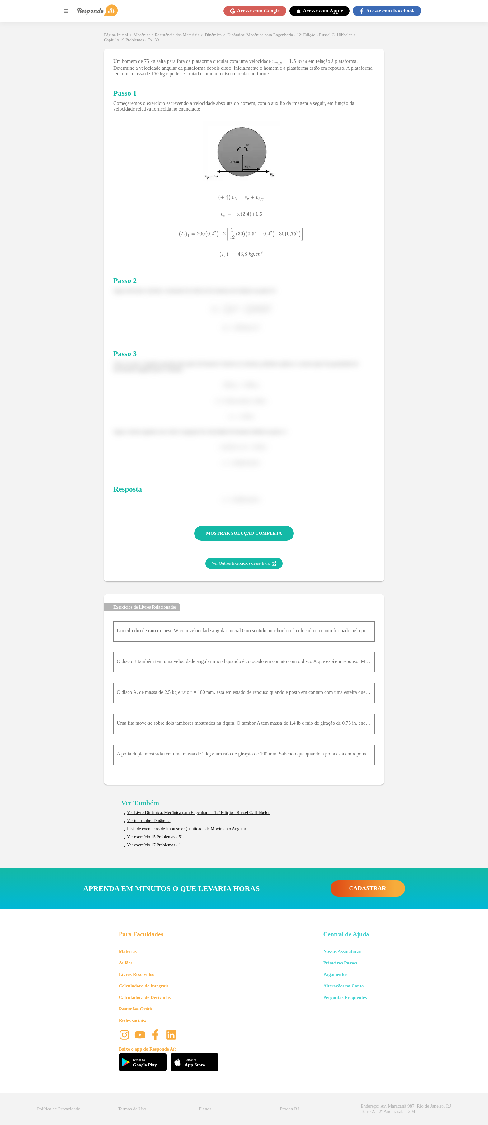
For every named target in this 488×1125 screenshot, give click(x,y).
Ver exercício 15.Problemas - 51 (155, 837)
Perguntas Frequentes (345, 997)
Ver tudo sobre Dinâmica (149, 820)
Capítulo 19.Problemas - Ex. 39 (131, 40)
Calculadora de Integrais (143, 985)
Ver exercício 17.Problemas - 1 (154, 845)
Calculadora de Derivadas (145, 997)
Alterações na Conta (343, 985)
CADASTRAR (367, 888)
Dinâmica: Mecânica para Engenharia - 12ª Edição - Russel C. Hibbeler (289, 35)
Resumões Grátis (136, 1008)
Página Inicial (116, 35)
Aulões (125, 962)
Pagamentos (335, 974)
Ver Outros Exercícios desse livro (244, 563)
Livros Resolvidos (136, 974)
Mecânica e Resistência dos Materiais (166, 35)
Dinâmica (213, 35)
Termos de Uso (132, 1108)
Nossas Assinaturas (342, 951)
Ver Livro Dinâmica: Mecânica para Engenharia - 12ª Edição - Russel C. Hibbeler (198, 812)
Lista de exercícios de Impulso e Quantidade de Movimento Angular (186, 828)
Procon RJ (289, 1108)
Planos (205, 1108)
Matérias (128, 951)
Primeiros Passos (340, 962)
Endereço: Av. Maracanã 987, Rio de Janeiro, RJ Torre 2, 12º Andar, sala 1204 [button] (406, 1109)
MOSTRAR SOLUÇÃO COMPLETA (244, 533)
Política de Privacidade (58, 1108)
